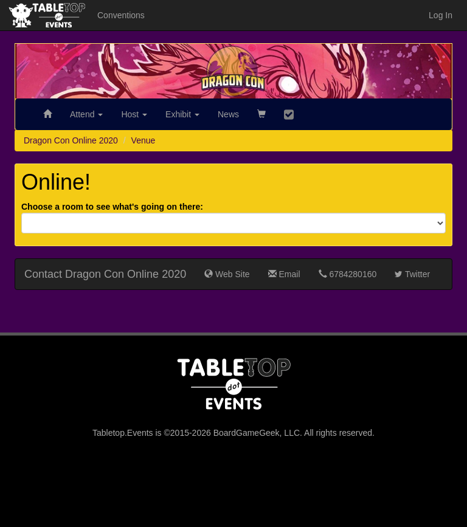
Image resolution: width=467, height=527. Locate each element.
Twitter (412, 274)
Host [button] (134, 114)
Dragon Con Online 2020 (71, 140)
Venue (143, 140)
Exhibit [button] (182, 114)
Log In (440, 15)
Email (284, 274)
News (228, 114)
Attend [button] (86, 114)
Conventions (121, 15)
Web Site (226, 274)
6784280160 (348, 274)
